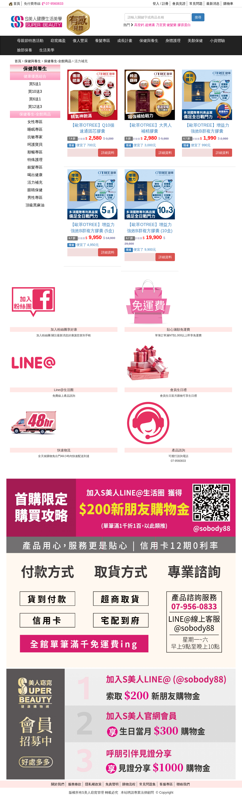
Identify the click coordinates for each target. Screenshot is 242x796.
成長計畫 (124, 41)
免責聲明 (112, 784)
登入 (156, 3)
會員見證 (179, 3)
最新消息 (213, 3)
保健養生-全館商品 (58, 61)
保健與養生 (148, 41)
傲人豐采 (80, 41)
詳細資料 (107, 153)
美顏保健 (195, 41)
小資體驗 (217, 41)
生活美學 (46, 50)
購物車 (228, 3)
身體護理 (173, 41)
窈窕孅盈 (58, 41)
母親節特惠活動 (30, 41)
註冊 (165, 3)
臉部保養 (24, 50)
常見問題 (196, 3)
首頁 (14, 3)
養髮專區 (102, 41)
